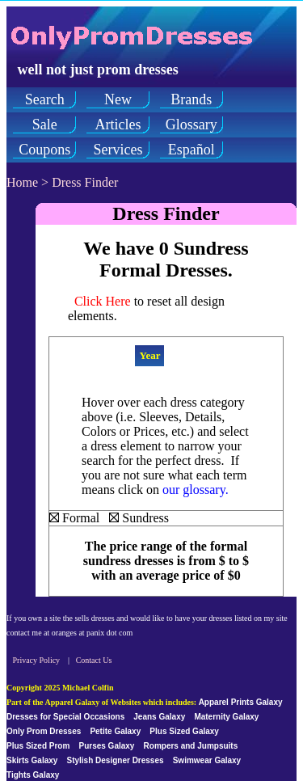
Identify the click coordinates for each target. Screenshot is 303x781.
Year (149, 355)
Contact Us (94, 660)
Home (22, 182)
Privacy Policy (37, 660)
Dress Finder (85, 182)
